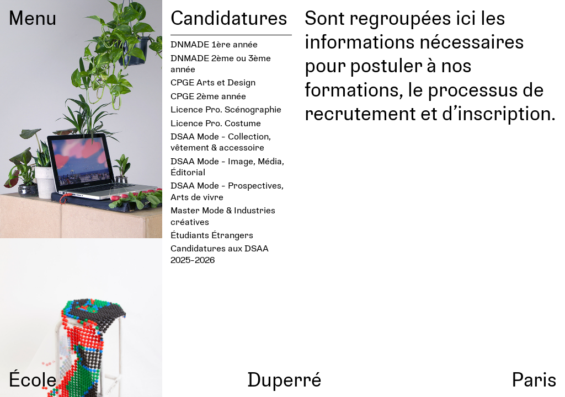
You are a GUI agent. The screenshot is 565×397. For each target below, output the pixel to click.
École (32, 379)
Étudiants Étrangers (211, 234)
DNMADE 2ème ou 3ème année (220, 63)
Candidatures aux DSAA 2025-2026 (219, 253)
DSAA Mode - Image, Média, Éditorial (227, 166)
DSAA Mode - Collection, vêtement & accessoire (220, 141)
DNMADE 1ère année (214, 44)
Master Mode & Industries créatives (222, 215)
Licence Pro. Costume (215, 122)
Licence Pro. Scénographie (225, 109)
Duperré (284, 379)
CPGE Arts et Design (212, 82)
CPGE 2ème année (208, 95)
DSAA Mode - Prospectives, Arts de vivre (227, 190)
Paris (534, 379)
